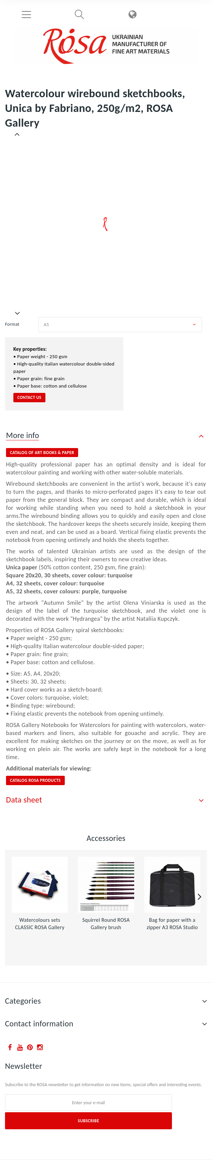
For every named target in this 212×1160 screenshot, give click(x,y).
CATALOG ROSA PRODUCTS (35, 780)
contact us (29, 397)
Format (13, 324)
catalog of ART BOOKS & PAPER (42, 452)
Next (18, 313)
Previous (17, 134)
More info (22, 435)
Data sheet (24, 800)
